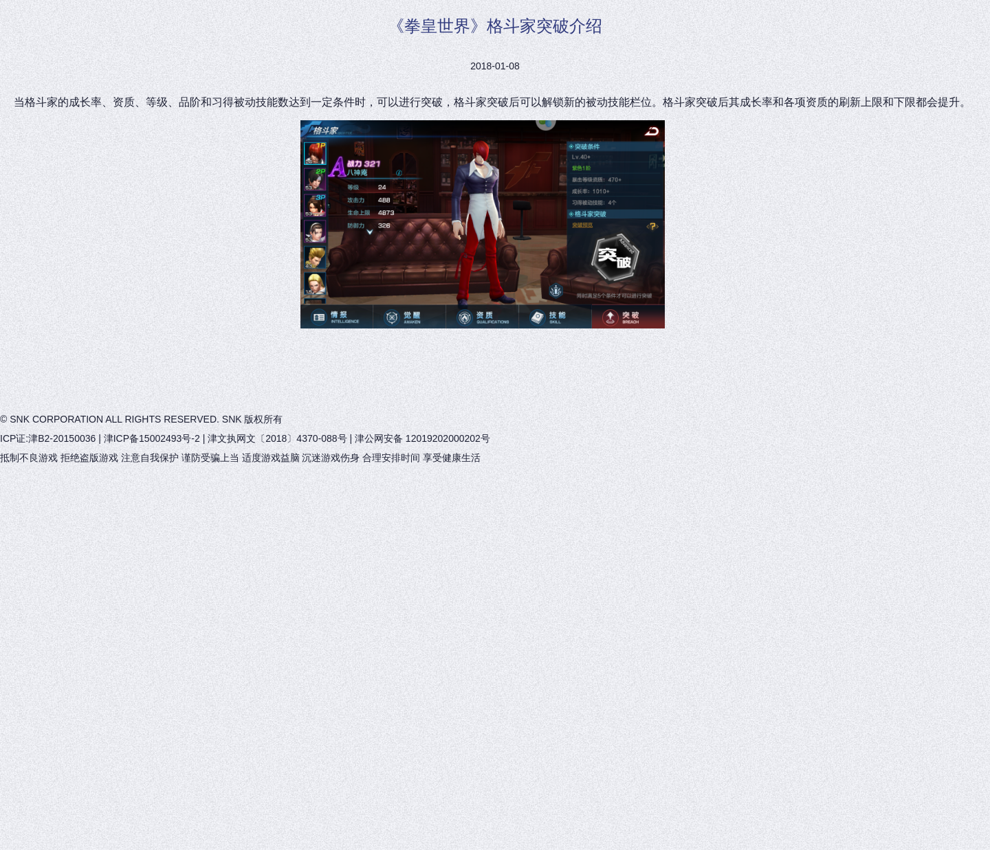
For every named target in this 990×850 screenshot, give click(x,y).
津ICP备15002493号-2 (152, 438)
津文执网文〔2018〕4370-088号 (277, 438)
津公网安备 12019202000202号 (422, 438)
